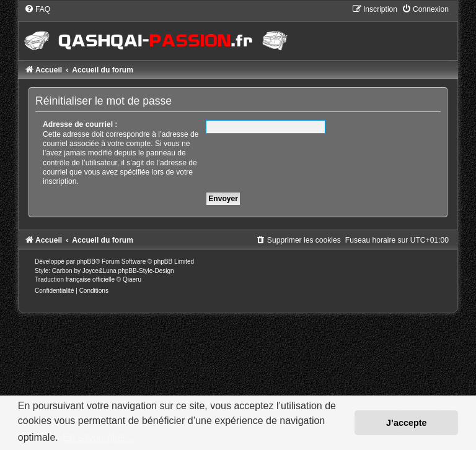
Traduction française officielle (75, 279)
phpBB (86, 261)
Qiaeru (132, 279)
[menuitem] (37, 9)
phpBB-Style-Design (146, 270)
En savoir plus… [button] (99, 437)
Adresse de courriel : (80, 124)
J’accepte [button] (406, 423)
